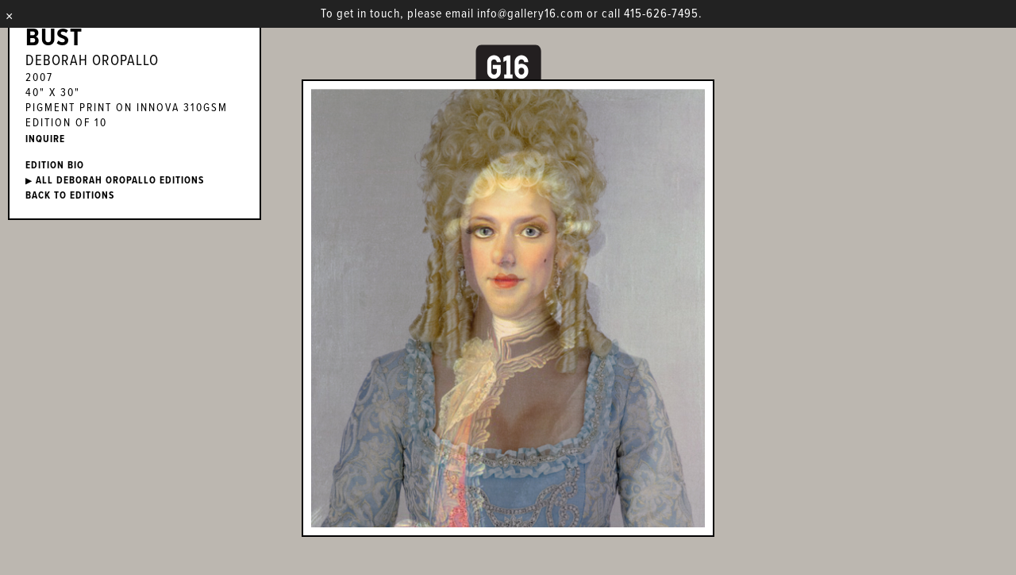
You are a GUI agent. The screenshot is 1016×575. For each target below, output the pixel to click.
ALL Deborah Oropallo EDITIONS (114, 180)
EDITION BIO (54, 165)
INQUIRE (45, 139)
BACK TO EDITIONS (69, 196)
